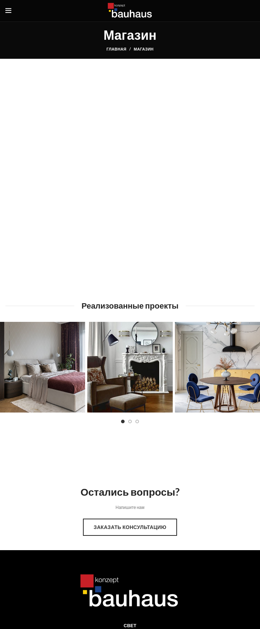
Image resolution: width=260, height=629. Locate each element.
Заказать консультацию (130, 527)
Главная (116, 49)
